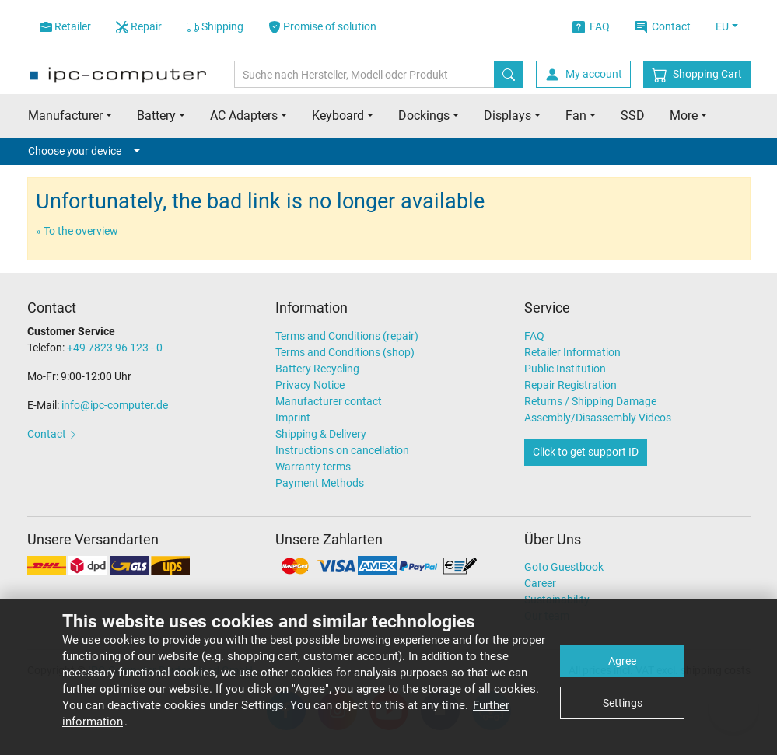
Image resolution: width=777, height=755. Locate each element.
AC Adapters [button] (244, 115)
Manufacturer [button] (65, 115)
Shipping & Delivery (320, 434)
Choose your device (84, 151)
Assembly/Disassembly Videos (597, 417)
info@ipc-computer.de (114, 405)
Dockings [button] (424, 115)
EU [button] (722, 26)
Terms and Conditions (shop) (345, 352)
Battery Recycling (317, 368)
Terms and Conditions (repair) (346, 336)
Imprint (292, 417)
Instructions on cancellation (342, 450)
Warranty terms (313, 466)
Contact (663, 26)
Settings (622, 703)
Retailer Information (572, 352)
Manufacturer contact (328, 401)
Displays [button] (507, 115)
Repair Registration (570, 385)
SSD (633, 115)
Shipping (215, 26)
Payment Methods (319, 483)
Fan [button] (575, 115)
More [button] (684, 115)
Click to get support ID (586, 452)
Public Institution (565, 368)
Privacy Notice (310, 385)
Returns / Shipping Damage (590, 401)
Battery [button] (156, 115)
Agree (622, 661)
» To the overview (77, 231)
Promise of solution (322, 26)
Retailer (65, 26)
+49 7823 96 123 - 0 (115, 347)
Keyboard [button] (338, 115)
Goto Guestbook (564, 567)
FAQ (591, 26)
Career (540, 583)
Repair (139, 26)
